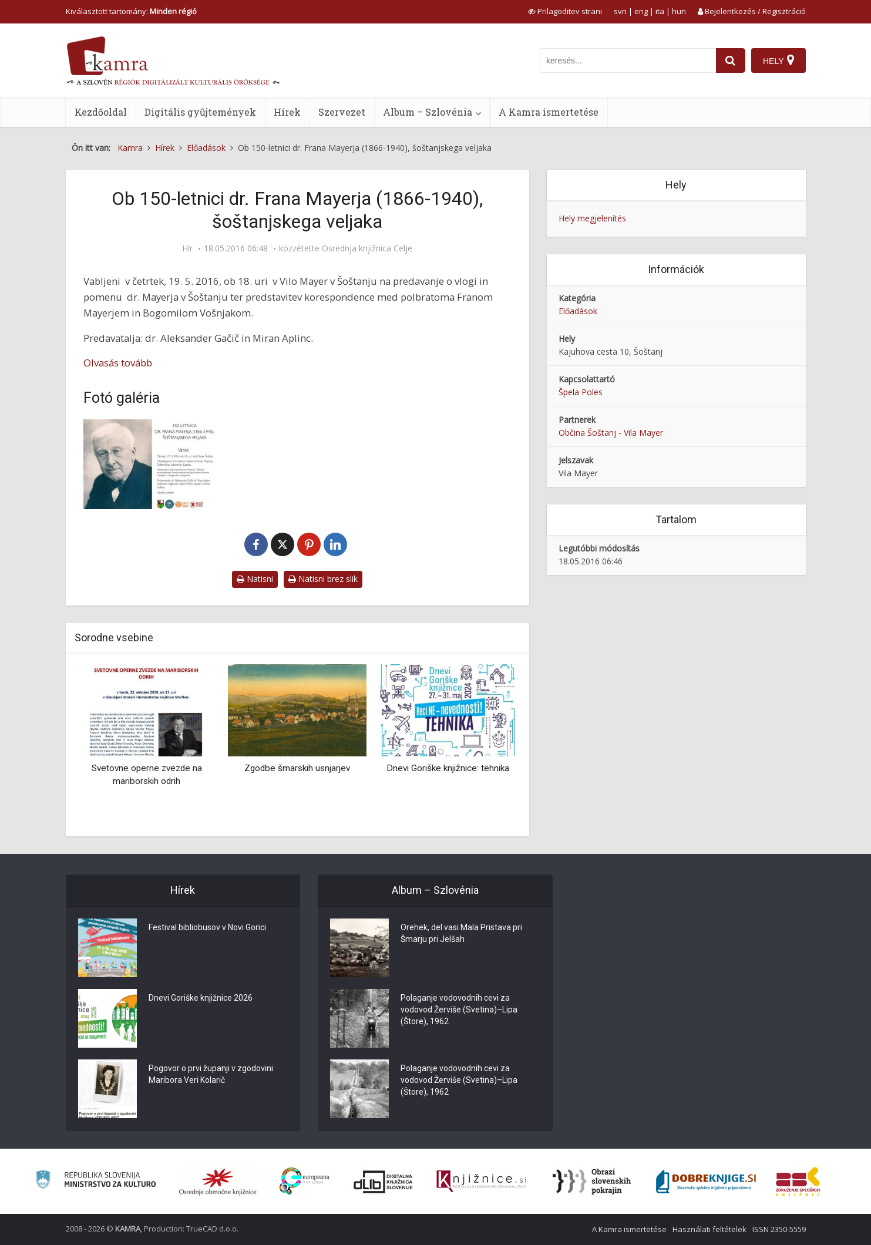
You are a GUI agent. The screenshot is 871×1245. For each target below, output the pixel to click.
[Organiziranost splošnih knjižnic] (218, 1181)
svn (620, 11)
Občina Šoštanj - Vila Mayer (611, 432)
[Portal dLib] (383, 1181)
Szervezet (341, 112)
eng (641, 11)
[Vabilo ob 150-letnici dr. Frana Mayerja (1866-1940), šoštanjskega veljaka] (150, 464)
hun (679, 11)
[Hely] (778, 60)
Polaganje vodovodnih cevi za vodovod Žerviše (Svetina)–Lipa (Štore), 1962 (459, 1009)
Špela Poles (581, 392)
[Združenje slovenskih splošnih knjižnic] (481, 1181)
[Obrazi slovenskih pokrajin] (592, 1181)
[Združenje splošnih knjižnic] (798, 1181)
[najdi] (730, 60)
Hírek (287, 112)
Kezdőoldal (101, 112)
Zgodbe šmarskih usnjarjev (297, 768)
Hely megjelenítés (592, 218)
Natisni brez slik (323, 578)
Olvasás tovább (117, 362)
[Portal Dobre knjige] (706, 1181)
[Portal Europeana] (304, 1181)
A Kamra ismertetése (548, 112)
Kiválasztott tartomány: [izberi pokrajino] (131, 11)
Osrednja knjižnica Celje (367, 248)
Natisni (255, 578)
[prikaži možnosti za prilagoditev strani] (565, 11)
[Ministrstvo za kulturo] (95, 1181)
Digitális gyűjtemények (200, 112)
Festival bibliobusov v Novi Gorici (207, 927)
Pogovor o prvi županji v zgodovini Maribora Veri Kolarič (211, 1074)
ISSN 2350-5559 (779, 1229)
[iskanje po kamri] (628, 60)
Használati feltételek (709, 1229)
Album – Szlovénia (427, 112)
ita (659, 11)
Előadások (578, 311)
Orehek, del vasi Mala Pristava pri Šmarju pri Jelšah (461, 933)
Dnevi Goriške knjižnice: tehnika (447, 768)
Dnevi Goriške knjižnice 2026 (201, 997)
